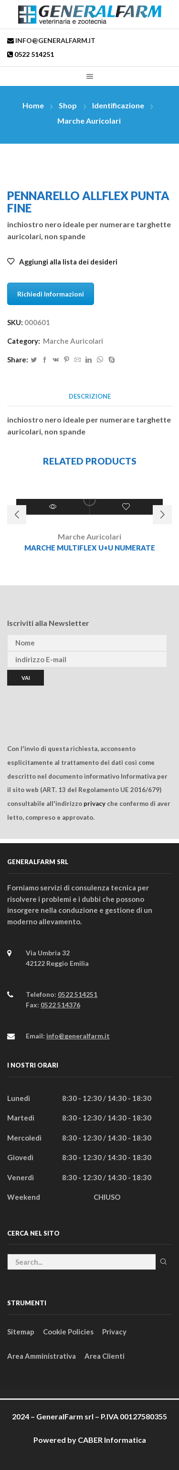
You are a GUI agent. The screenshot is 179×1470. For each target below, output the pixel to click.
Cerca (163, 1261)
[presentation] (79, 704)
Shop (68, 105)
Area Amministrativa (41, 1356)
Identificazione (118, 105)
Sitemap (20, 1331)
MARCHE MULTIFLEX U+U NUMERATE (89, 547)
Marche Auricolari (89, 120)
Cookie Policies (68, 1331)
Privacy (114, 1331)
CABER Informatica (112, 1439)
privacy (94, 803)
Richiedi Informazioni (50, 294)
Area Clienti (104, 1356)
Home (33, 105)
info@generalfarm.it (54, 40)
